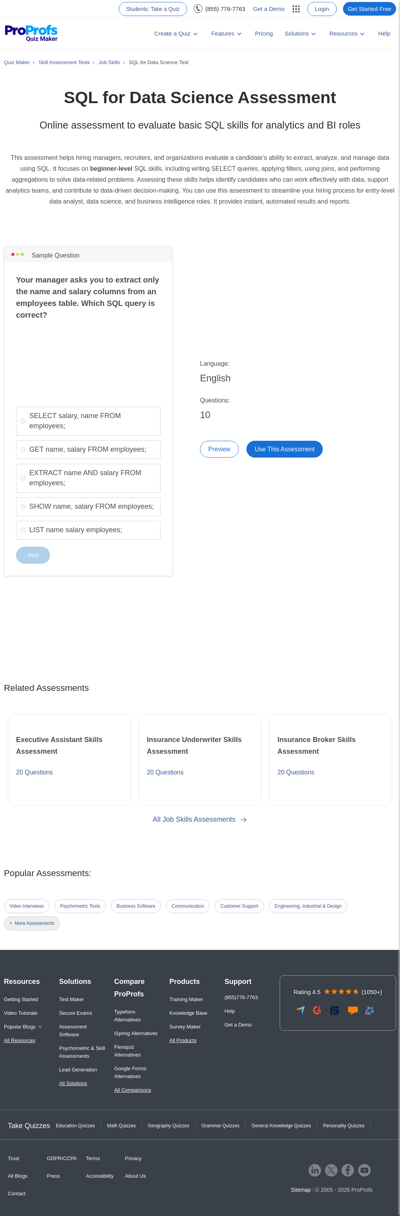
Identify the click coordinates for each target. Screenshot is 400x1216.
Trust (13, 1158)
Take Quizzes (29, 1126)
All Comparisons (132, 1090)
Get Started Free (369, 8)
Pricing (264, 33)
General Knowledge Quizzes (281, 1125)
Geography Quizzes (168, 1125)
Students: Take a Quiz (153, 9)
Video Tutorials (21, 1013)
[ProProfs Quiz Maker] (31, 33)
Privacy (133, 1158)
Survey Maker (185, 1027)
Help (384, 33)
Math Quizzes (121, 1125)
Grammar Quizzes (220, 1125)
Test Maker (71, 999)
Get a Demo (269, 8)
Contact (16, 1193)
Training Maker (186, 999)
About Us (135, 1176)
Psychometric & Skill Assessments (82, 1052)
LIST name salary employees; (75, 530)
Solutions (297, 33)
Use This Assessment (285, 449)
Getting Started (21, 999)
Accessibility (100, 1176)
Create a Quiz (172, 33)
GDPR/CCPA (62, 1158)
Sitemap (301, 1190)
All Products (183, 1040)
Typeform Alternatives (127, 1016)
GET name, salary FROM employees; (87, 449)
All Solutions (73, 1083)
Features (222, 33)
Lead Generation (78, 1070)
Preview (219, 449)
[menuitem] (294, 9)
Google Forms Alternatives (130, 1072)
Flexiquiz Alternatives (127, 1051)
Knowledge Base (189, 1013)
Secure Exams (75, 1013)
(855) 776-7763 (225, 8)
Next (33, 555)
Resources (343, 33)
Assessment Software (73, 1030)
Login (322, 8)
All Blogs (18, 1176)
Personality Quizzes (343, 1125)
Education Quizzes (75, 1125)
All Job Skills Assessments (200, 819)
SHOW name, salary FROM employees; (91, 506)
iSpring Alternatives (135, 1033)
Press (53, 1176)
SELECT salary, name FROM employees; (75, 421)
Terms (93, 1158)
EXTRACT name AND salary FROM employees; (85, 478)
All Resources (19, 1040)
